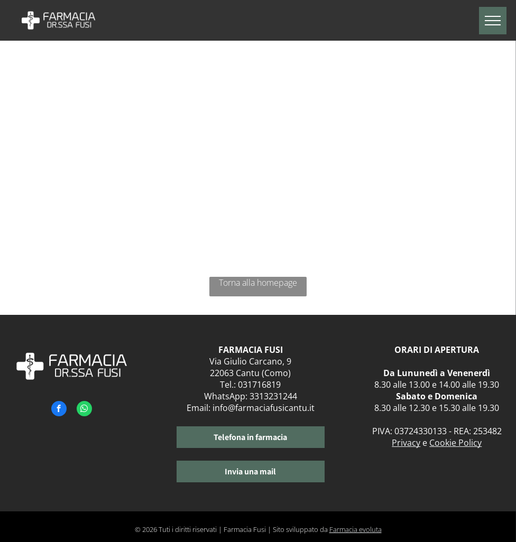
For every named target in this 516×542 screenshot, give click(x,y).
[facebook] (59, 410)
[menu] (492, 20)
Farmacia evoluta (355, 529)
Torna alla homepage (258, 282)
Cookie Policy (455, 442)
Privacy (406, 442)
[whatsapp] (84, 410)
